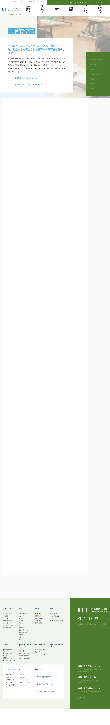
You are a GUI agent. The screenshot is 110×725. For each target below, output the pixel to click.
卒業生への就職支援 (25, 674)
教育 (60, 9)
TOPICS (92, 84)
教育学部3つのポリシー (97, 74)
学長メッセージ (7, 630)
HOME (4, 14)
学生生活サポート (40, 666)
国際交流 (21, 667)
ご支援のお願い (7, 644)
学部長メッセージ (95, 69)
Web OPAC (9, 699)
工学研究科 (38, 637)
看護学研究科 (39, 639)
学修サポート (39, 668)
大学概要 (5, 635)
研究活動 (74, 9)
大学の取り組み (7, 639)
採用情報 (103, 640)
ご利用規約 (80, 640)
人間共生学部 (23, 649)
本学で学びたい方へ (6, 2)
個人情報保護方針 (88, 640)
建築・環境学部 (23, 646)
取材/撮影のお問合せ (56, 661)
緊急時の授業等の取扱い (57, 637)
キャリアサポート (24, 670)
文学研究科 (38, 630)
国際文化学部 (23, 630)
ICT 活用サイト (24, 696)
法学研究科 (38, 632)
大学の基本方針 (7, 637)
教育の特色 (53, 630)
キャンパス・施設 (8, 642)
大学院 (37, 625)
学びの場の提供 (55, 632)
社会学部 (21, 632)
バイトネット (10, 696)
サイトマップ (97, 640)
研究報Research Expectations (7, 666)
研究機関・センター (9, 670)
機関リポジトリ (7, 674)
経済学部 (21, 637)
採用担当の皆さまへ (25, 672)
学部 (20, 625)
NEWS (92, 89)
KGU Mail (8, 693)
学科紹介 (93, 65)
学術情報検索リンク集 (12, 702)
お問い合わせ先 (60, 2)
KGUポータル (10, 691)
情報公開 (5, 632)
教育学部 (21, 651)
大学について (31, 9)
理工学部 (21, 642)
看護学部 (21, 656)
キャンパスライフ (103, 9)
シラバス (53, 635)
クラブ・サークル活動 (41, 671)
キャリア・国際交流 (88, 9)
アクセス (52, 2)
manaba (22, 691)
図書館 (5, 672)
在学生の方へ (23, 2)
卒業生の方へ (15, 2)
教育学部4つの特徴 (96, 60)
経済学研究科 (39, 635)
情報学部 (21, 644)
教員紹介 (93, 79)
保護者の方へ (31, 2)
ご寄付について (69, 2)
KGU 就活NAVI (24, 693)
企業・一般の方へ (40, 2)
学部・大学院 (45, 9)
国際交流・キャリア (25, 661)
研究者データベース (9, 677)
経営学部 (21, 639)
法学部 (21, 635)
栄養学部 (21, 653)
